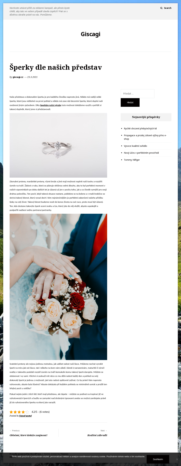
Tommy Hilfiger (132, 159)
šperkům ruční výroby (50, 105)
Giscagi (90, 34)
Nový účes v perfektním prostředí (141, 152)
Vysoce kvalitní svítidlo (135, 145)
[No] (177, 459)
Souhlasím (158, 459)
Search (167, 7)
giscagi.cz (18, 76)
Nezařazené (25, 415)
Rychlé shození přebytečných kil (140, 128)
